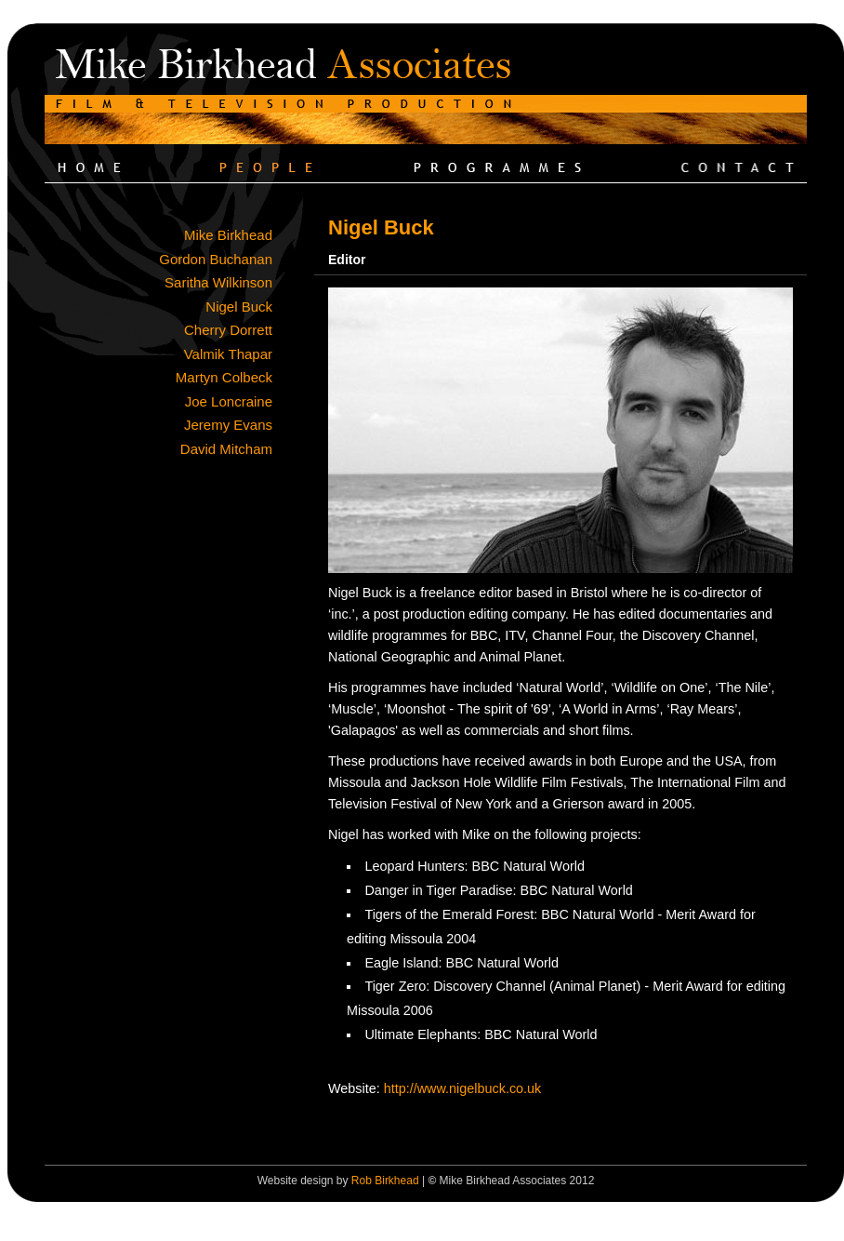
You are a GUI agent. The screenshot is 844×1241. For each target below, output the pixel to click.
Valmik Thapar (228, 354)
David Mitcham (226, 449)
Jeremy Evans (228, 425)
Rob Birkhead (385, 1180)
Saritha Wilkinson (218, 282)
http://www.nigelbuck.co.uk (463, 1088)
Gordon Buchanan (215, 259)
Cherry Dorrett (228, 330)
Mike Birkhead (228, 235)
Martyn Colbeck (224, 377)
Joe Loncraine (228, 401)
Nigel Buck (238, 306)
